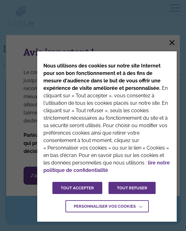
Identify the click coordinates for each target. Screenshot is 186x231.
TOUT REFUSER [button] (132, 188)
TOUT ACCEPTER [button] (77, 188)
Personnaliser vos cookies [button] (105, 206)
